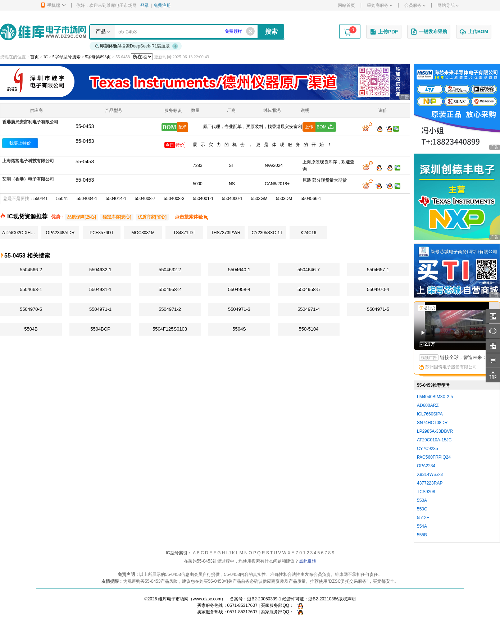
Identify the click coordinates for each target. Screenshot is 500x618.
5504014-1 (116, 198)
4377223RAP (429, 483)
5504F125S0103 (170, 329)
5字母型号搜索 (67, 56)
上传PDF (383, 31)
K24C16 (308, 232)
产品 (101, 31)
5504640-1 (239, 269)
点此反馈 (307, 561)
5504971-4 (308, 309)
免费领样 (233, 31)
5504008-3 (174, 198)
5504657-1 (378, 269)
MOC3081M (143, 232)
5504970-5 (31, 309)
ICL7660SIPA (430, 414)
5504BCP (100, 329)
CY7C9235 (427, 448)
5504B (31, 329)
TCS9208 (426, 491)
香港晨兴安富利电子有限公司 (30, 121)
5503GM (259, 198)
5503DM (284, 198)
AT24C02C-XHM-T (20, 232)
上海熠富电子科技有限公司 (28, 160)
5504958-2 (170, 289)
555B (422, 534)
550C (422, 509)
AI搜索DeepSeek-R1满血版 (136, 46)
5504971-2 (170, 309)
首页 (34, 56)
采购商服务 (379, 5)
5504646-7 (308, 269)
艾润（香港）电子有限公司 (28, 179)
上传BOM (473, 31)
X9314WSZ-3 (430, 474)
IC (46, 56)
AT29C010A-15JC (434, 439)
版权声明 (347, 598)
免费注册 (162, 5)
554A (422, 526)
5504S (239, 329)
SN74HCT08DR (432, 422)
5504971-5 (378, 309)
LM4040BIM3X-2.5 (435, 396)
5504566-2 (31, 269)
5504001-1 (203, 198)
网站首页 (346, 5)
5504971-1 (100, 309)
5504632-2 (170, 269)
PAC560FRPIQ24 (434, 457)
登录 (144, 5)
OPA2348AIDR (60, 232)
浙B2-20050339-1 (264, 598)
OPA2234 (426, 465)
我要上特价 (20, 143)
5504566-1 (311, 198)
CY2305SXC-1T (266, 232)
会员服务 (415, 5)
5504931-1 (100, 289)
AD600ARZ (428, 405)
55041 (62, 198)
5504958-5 (308, 289)
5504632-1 (100, 269)
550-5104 (309, 329)
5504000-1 (232, 198)
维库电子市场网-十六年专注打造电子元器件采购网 (43, 31)
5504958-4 (239, 289)
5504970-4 (378, 289)
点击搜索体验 (192, 216)
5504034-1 (87, 198)
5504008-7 (145, 198)
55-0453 (85, 141)
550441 (40, 198)
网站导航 (448, 5)
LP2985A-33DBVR (435, 431)
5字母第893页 (98, 56)
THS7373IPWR (225, 232)
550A (422, 500)
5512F (423, 517)
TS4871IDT (184, 232)
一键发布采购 (428, 31)
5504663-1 (31, 289)
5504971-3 (239, 309)
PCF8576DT (102, 232)
